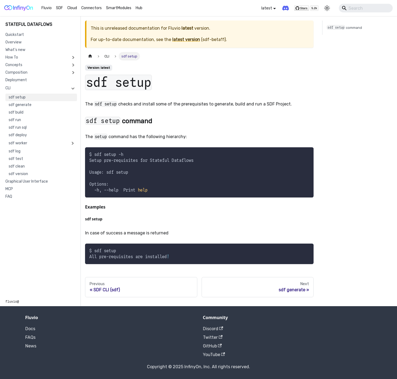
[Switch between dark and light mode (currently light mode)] (327, 8)
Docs (30, 328)
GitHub (212, 346)
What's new (15, 49)
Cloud (72, 8)
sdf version (18, 174)
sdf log (14, 151)
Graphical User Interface (26, 181)
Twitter (213, 337)
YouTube (214, 354)
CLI (7, 88)
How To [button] (11, 57)
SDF (59, 8)
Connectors (91, 8)
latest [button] (266, 8)
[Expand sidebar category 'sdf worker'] (72, 143)
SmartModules (118, 8)
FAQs (30, 337)
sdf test (16, 158)
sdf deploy (18, 135)
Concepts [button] (13, 65)
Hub (139, 8)
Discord (213, 328)
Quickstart (14, 34)
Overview (13, 42)
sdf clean (17, 166)
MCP (9, 189)
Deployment (16, 80)
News (30, 346)
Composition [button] (16, 72)
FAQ (8, 196)
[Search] (366, 8)
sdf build (16, 112)
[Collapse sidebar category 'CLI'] (73, 88)
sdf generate (20, 105)
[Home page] (90, 56)
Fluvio (46, 8)
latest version (186, 39)
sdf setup (17, 97)
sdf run (15, 120)
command (344, 27)
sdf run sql (18, 127)
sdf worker (18, 143)
